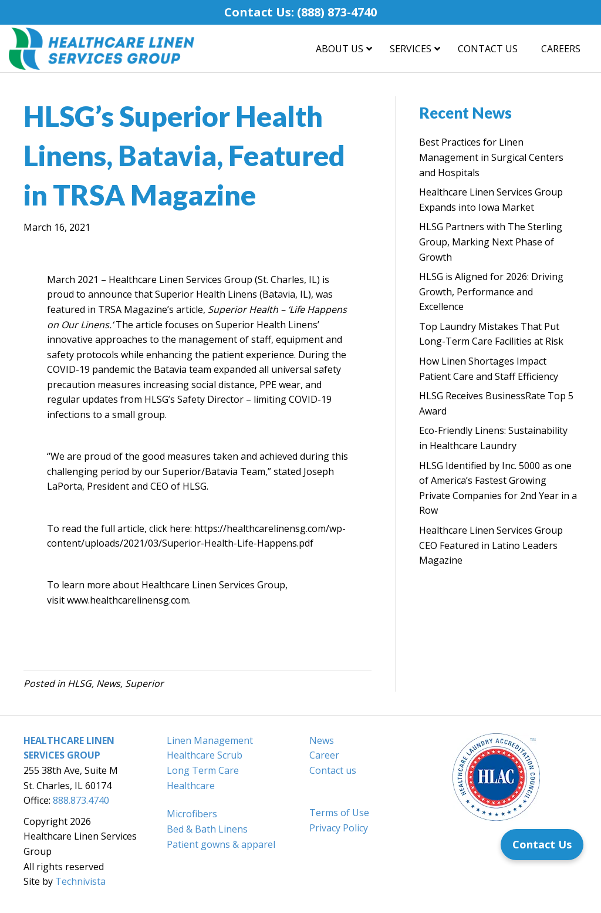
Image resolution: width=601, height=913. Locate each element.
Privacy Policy (338, 827)
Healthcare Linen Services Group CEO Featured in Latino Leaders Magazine (491, 545)
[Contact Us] (542, 844)
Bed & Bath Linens (207, 829)
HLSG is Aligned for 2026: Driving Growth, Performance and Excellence (491, 291)
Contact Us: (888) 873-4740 (300, 12)
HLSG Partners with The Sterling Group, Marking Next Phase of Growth (490, 241)
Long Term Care (203, 770)
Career (324, 755)
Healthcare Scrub (204, 755)
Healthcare (191, 785)
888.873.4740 (81, 800)
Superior (144, 683)
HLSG (79, 683)
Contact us (332, 770)
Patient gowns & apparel (221, 844)
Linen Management (210, 740)
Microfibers (192, 813)
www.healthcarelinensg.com (128, 600)
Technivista (80, 881)
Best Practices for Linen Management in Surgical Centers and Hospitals (491, 157)
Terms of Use (339, 812)
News (108, 683)
